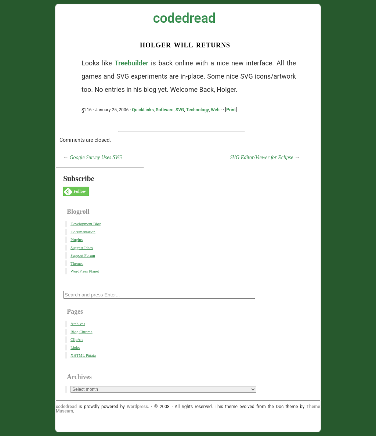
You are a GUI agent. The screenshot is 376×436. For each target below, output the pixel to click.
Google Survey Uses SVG (96, 157)
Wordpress (137, 406)
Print (231, 109)
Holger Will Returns (185, 44)
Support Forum (82, 255)
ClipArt (76, 339)
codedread (184, 18)
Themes (76, 263)
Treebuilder (131, 63)
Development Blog (85, 223)
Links (75, 347)
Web (215, 109)
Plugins (76, 239)
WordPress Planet (84, 271)
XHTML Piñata (83, 355)
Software (164, 109)
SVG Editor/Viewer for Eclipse (261, 157)
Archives (77, 323)
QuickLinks (143, 109)
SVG (180, 109)
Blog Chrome (81, 331)
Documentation (82, 232)
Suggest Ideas (81, 247)
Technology (197, 109)
